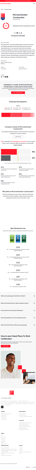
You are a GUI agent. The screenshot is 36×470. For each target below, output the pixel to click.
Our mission (21, 447)
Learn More (18, 136)
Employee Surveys (4, 416)
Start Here (5, 346)
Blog (1, 435)
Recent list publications (22, 415)
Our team (20, 450)
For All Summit (3, 417)
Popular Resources (4, 445)
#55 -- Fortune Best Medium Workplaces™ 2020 (17, 272)
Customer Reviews (4, 419)
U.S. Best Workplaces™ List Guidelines (21, 403)
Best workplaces (22, 411)
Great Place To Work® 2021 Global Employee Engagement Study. (19, 163)
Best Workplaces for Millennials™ (24, 429)
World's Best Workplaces (23, 428)
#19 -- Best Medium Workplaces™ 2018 (18, 286)
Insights (2, 433)
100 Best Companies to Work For (25, 422)
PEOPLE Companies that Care (24, 424)
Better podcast (3, 437)
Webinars (2, 442)
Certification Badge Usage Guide (12, 402)
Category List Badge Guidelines (9, 403)
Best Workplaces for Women (25, 426)
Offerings (3, 411)
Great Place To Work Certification (6, 413)
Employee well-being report (5, 447)
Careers (20, 453)
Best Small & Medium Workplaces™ (24, 425)
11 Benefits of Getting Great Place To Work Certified (9, 449)
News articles (3, 439)
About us (21, 445)
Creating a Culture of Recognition (6, 455)
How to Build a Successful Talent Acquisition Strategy (8, 453)
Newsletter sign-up (4, 443)
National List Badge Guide (23, 402)
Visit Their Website (18, 92)
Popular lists (21, 420)
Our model (20, 449)
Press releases (3, 441)
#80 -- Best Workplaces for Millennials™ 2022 (18, 265)
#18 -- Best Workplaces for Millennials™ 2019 (18, 279)
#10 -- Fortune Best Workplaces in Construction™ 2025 (18, 250)
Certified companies (22, 413)
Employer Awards (3, 415)
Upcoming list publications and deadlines (25, 416)
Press (5, 402)
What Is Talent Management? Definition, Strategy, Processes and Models (9, 451)
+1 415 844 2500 (6, 398)
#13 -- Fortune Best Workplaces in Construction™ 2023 (18, 258)
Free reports (3, 438)
